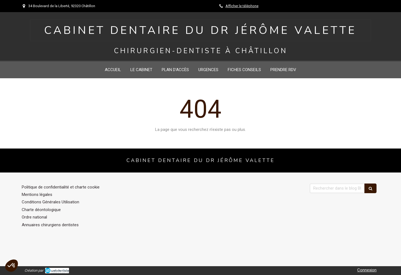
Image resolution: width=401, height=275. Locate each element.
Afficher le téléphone (242, 6)
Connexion (367, 270)
